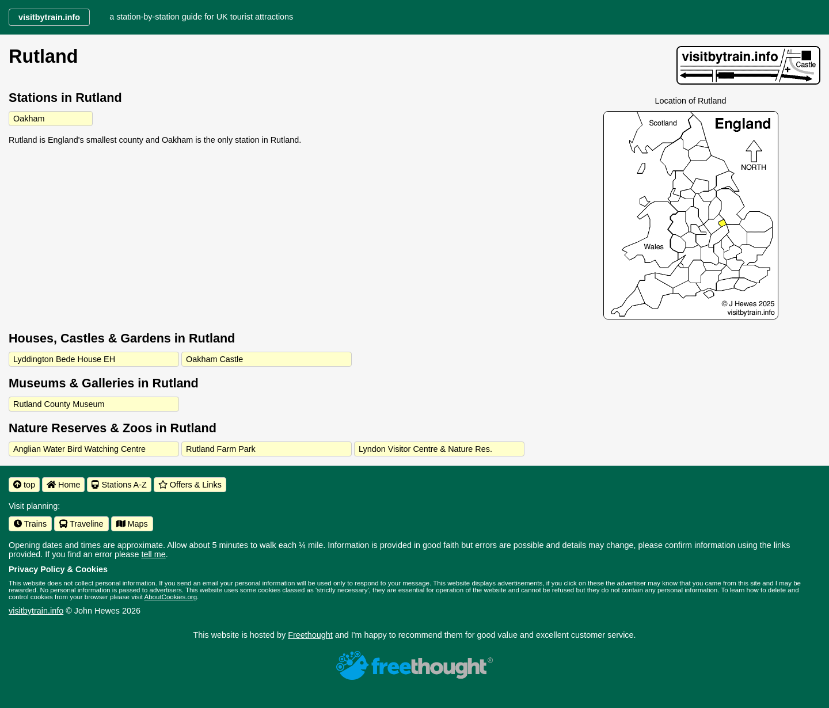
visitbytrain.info (36, 610)
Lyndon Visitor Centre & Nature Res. (425, 449)
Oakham (28, 118)
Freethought (310, 635)
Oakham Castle (214, 359)
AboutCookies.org (170, 596)
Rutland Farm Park (221, 449)
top (24, 484)
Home (63, 484)
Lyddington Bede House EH (64, 359)
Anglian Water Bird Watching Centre (79, 449)
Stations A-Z (119, 484)
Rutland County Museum (58, 404)
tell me (153, 554)
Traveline (81, 523)
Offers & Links (190, 484)
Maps (132, 523)
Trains (30, 523)
